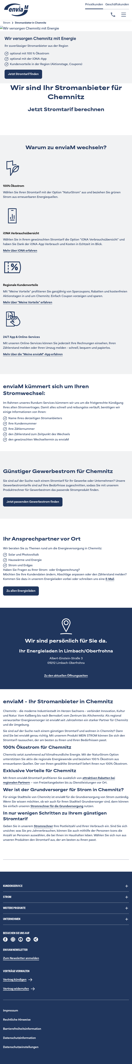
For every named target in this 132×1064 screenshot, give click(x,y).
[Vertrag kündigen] (18, 979)
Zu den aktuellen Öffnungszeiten (66, 675)
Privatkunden (94, 4)
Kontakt (113, 14)
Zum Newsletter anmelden (21, 958)
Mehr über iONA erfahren (20, 250)
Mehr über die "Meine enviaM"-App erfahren (33, 354)
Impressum (10, 1010)
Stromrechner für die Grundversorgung (56, 806)
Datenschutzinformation (19, 1038)
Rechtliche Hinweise (17, 1019)
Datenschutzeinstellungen (20, 1047)
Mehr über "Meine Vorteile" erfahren (27, 302)
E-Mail (110, 579)
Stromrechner (43, 826)
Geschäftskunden (117, 4)
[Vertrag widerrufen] (19, 988)
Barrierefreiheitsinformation (22, 1029)
